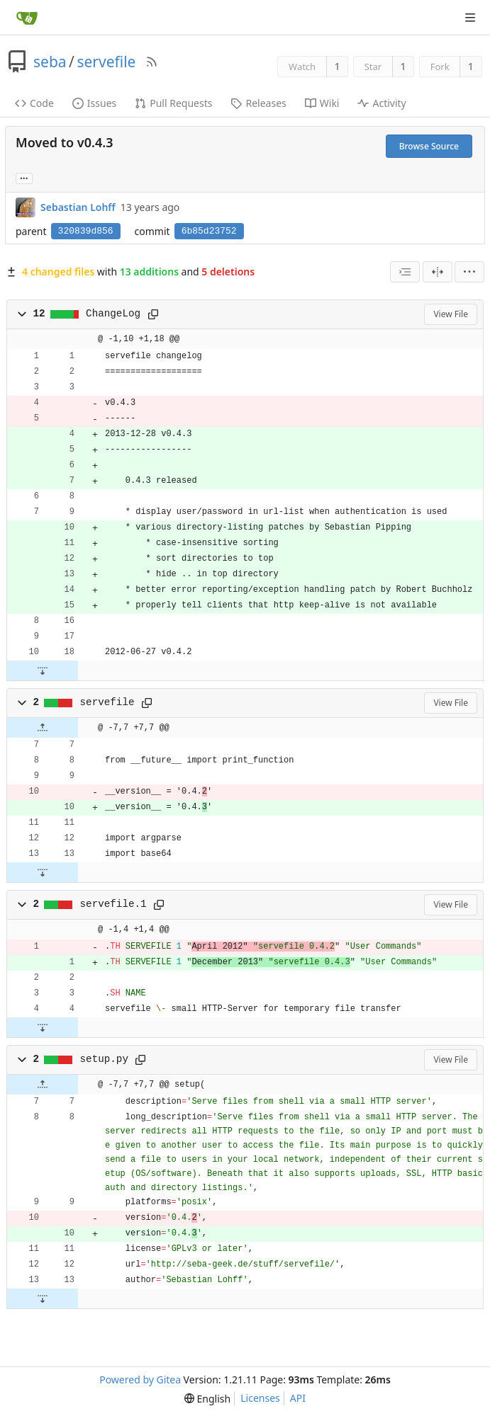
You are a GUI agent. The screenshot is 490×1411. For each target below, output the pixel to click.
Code (34, 103)
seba (50, 62)
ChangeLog (113, 313)
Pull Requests (173, 103)
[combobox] (405, 271)
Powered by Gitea (140, 1379)
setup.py (104, 1059)
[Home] (27, 17)
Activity (381, 103)
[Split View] (437, 271)
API (298, 1398)
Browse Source (429, 146)
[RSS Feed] (151, 61)
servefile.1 (113, 904)
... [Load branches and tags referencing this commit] (24, 177)
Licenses (260, 1398)
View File (450, 314)
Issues (94, 103)
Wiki (322, 103)
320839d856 (85, 231)
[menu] (469, 271)
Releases (258, 103)
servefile (106, 62)
